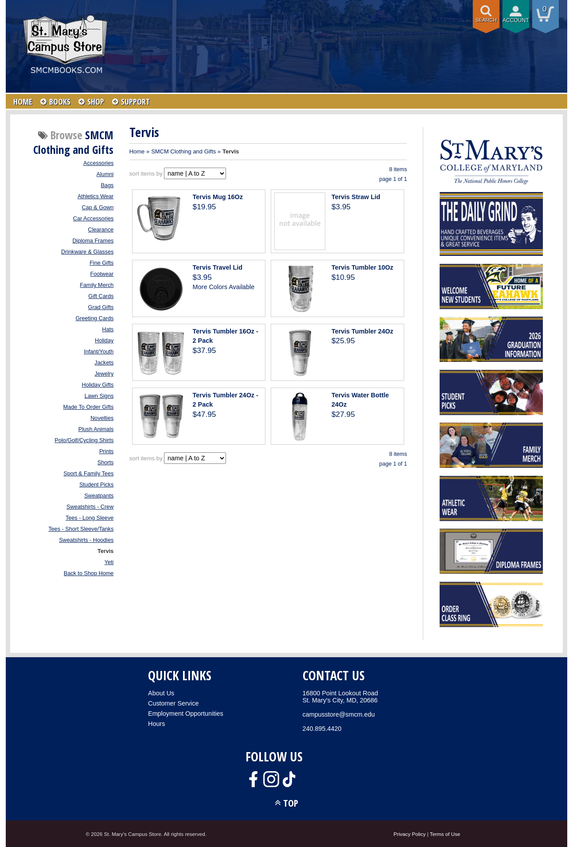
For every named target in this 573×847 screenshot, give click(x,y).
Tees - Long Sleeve (89, 518)
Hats (107, 329)
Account (516, 20)
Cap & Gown (98, 207)
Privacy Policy (410, 834)
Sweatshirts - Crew (89, 507)
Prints (106, 451)
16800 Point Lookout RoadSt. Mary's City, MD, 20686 (340, 697)
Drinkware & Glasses (87, 252)
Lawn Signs (99, 396)
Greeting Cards (94, 318)
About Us (161, 693)
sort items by (146, 173)
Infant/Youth (98, 352)
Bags (107, 185)
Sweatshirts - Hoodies (86, 540)
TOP (290, 802)
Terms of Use (445, 834)
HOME (22, 101)
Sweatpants (98, 496)
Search (486, 20)
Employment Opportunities (185, 713)
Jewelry (103, 374)
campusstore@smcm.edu (339, 714)
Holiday (104, 340)
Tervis (105, 551)
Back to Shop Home (89, 573)
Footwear (102, 274)
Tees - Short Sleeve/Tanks (80, 529)
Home (137, 151)
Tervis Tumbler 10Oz (362, 267)
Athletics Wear (95, 196)
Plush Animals (96, 429)
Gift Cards (100, 296)
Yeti (109, 562)
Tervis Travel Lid (218, 267)
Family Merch (96, 285)
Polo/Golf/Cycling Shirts (84, 440)
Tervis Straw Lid (355, 196)
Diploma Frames (92, 241)
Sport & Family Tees (88, 474)
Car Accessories (93, 219)
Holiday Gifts (98, 385)
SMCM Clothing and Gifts (183, 151)
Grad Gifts (101, 307)
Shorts (105, 462)
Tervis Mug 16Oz (218, 196)
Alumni (105, 174)
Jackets (103, 363)
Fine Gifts (101, 263)
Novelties (101, 418)
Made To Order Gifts (88, 407)
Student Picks (96, 485)
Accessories (98, 163)
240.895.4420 (322, 728)
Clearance (101, 230)
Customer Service (173, 703)
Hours (156, 723)
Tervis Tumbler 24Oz (362, 331)
